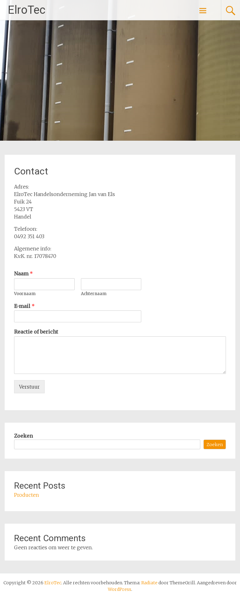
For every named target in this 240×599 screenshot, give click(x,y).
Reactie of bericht (36, 332)
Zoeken (23, 436)
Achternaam (94, 293)
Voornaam (25, 293)
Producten (26, 495)
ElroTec (26, 10)
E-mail (24, 306)
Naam (23, 273)
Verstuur (29, 387)
